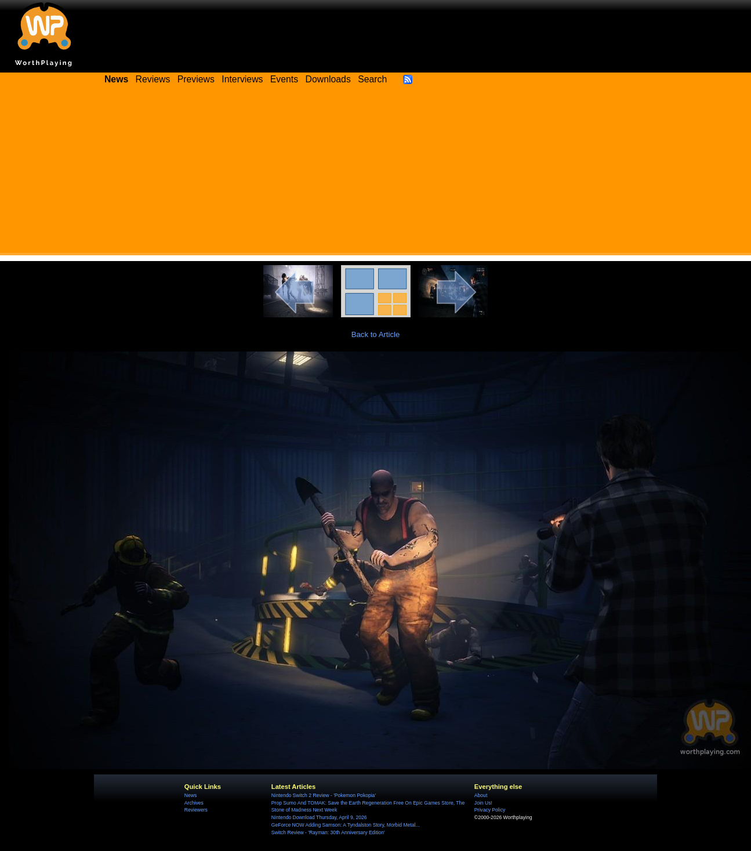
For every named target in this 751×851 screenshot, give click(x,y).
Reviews (153, 79)
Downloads (328, 79)
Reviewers (196, 810)
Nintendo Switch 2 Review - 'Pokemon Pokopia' (323, 795)
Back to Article (375, 334)
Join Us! (483, 803)
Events (284, 79)
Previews (196, 79)
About (480, 795)
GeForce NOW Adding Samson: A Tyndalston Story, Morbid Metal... (345, 825)
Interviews (242, 79)
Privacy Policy (489, 810)
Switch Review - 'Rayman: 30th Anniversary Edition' (328, 832)
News (190, 795)
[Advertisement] (376, 174)
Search (372, 79)
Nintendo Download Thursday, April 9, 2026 (319, 817)
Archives (194, 803)
